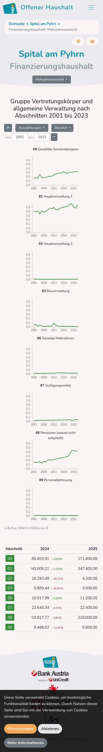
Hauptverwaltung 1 (56, 196)
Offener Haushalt (38, 8)
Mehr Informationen (25, 742)
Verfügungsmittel (55, 385)
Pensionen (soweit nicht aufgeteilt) (56, 435)
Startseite (16, 23)
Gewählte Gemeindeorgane (55, 149)
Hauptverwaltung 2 (56, 243)
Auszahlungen (30, 127)
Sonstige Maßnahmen (55, 338)
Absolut (61, 127)
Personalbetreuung (55, 480)
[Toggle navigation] (91, 7)
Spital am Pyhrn (43, 23)
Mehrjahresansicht (50, 79)
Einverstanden (20, 728)
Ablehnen (50, 728)
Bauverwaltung (55, 290)
